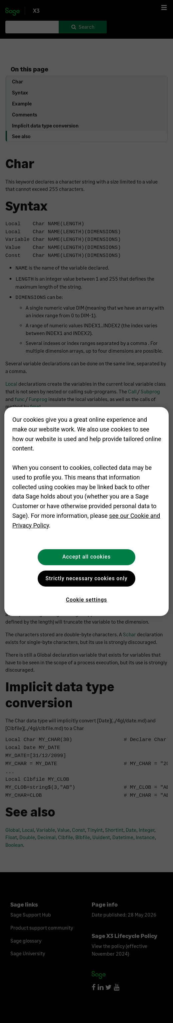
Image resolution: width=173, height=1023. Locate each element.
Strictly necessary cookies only (87, 578)
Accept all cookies (86, 557)
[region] (86, 511)
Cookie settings (86, 600)
